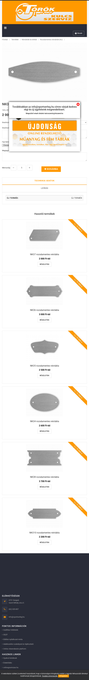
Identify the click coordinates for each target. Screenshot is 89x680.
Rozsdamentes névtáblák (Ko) (51, 40)
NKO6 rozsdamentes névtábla (44, 310)
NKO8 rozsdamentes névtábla (44, 477)
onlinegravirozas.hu (10, 667)
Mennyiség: (6, 168)
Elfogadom (63, 676)
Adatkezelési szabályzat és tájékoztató (18, 644)
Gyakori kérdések (10, 658)
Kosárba (51, 169)
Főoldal (5, 40)
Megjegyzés (6, 151)
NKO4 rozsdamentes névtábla (44, 421)
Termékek (14, 40)
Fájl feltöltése (7, 142)
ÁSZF (5, 635)
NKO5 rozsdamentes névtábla (44, 365)
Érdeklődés (7, 663)
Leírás (44, 188)
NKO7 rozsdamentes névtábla (44, 254)
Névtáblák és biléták (29, 40)
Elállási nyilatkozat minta (12, 639)
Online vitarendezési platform (14, 649)
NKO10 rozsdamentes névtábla (44, 532)
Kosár (79, 33)
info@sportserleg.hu (17, 617)
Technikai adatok (44, 181)
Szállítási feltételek (10, 630)
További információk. (50, 676)
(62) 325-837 (14, 609)
